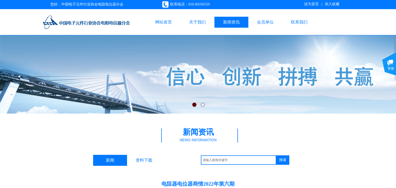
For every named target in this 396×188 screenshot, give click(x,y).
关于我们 (197, 22)
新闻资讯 (231, 22)
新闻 (110, 160)
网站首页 (163, 22)
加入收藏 (332, 4)
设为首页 (311, 4)
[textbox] (238, 160)
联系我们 (299, 22)
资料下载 (144, 160)
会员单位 (265, 22)
